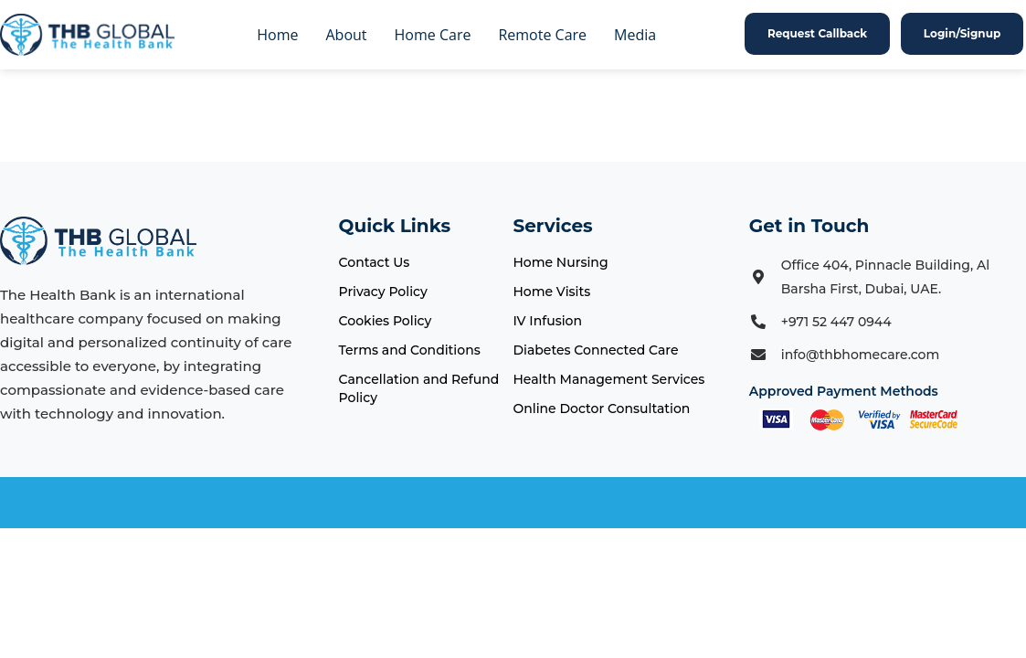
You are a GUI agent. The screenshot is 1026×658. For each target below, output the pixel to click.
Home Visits (551, 291)
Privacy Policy (383, 291)
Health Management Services (608, 379)
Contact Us (374, 262)
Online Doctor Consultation (601, 408)
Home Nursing (560, 262)
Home (277, 35)
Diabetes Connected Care (595, 350)
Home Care (433, 35)
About (346, 35)
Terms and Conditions (410, 350)
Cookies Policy (385, 321)
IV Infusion (547, 321)
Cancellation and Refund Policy (419, 388)
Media (635, 35)
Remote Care (542, 35)
